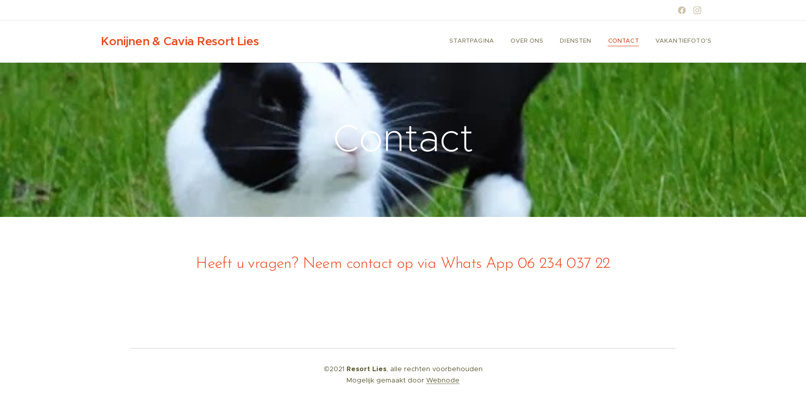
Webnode (443, 380)
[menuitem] (648, 41)
